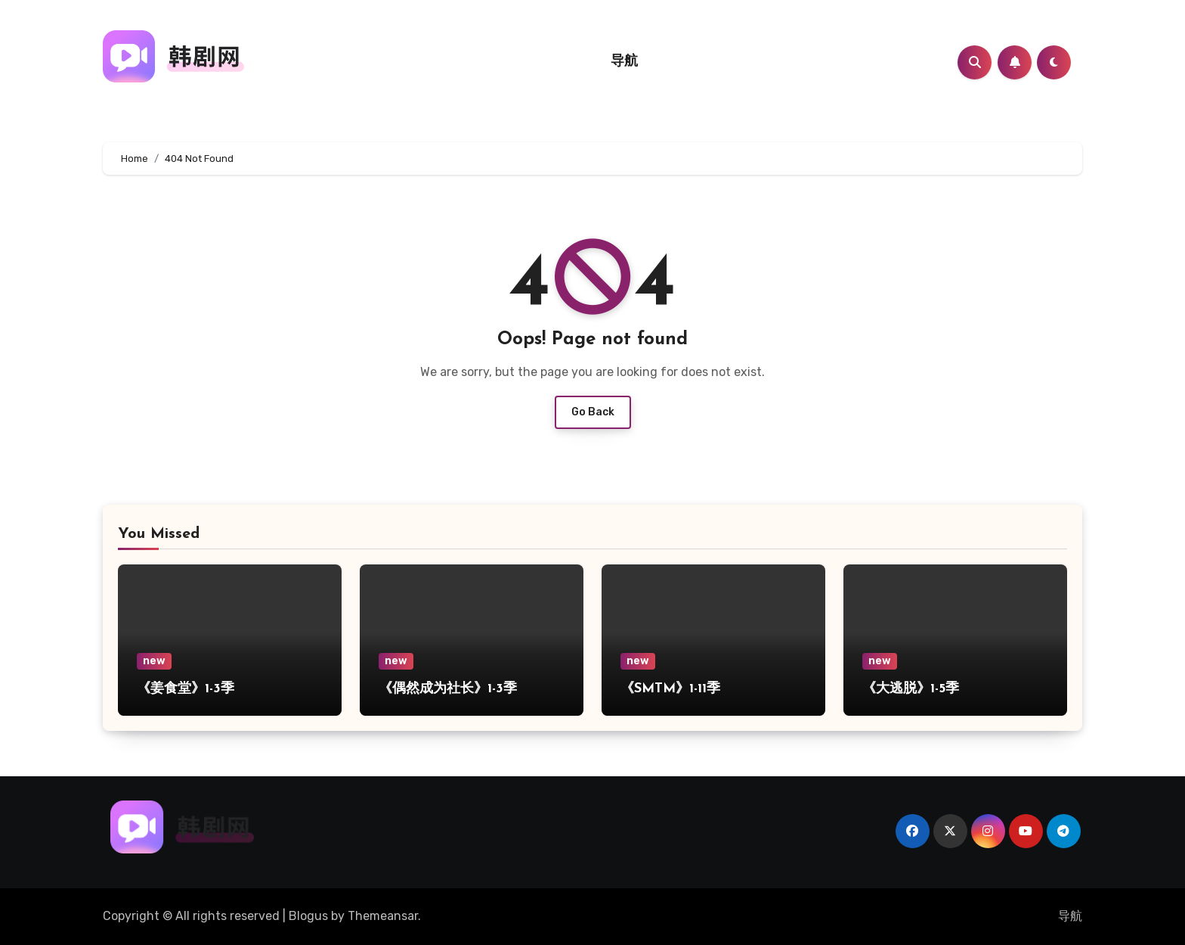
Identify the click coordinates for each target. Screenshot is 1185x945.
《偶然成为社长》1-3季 (448, 689)
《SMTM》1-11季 (670, 689)
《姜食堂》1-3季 (185, 689)
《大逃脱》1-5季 (910, 689)
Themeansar (383, 916)
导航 (625, 61)
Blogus (308, 916)
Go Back (592, 412)
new (154, 660)
